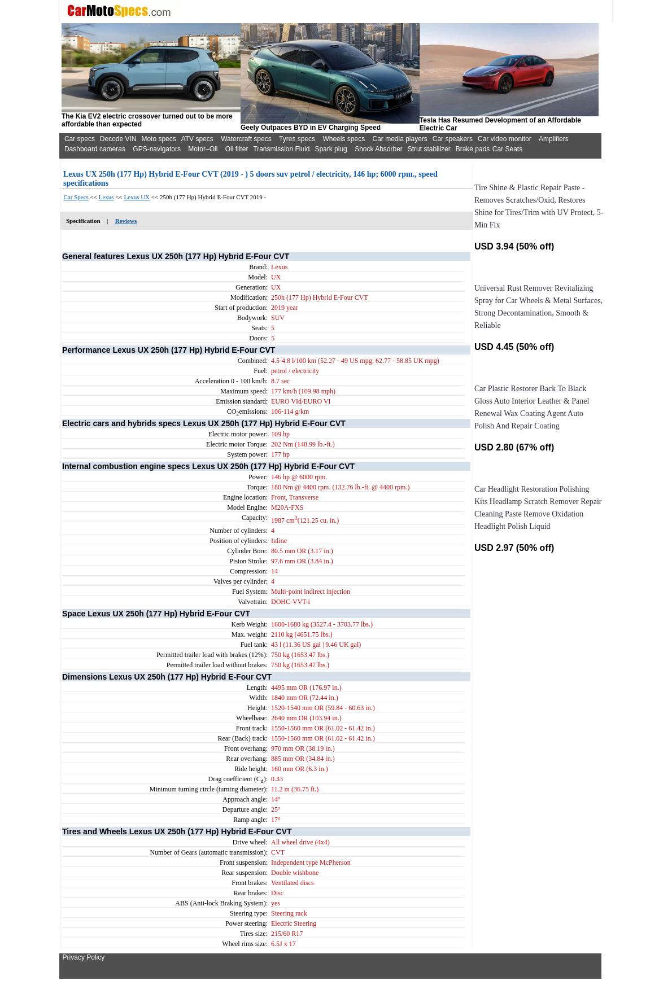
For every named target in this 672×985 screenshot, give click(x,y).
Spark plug (331, 149)
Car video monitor (504, 139)
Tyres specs (297, 139)
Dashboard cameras (94, 149)
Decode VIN (118, 139)
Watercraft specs (246, 139)
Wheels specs (343, 139)
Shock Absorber (379, 149)
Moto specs (158, 139)
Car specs (79, 139)
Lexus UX (137, 197)
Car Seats (507, 149)
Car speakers (453, 139)
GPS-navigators (157, 149)
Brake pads (473, 149)
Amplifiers (554, 139)
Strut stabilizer (429, 149)
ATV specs (197, 139)
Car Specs (76, 197)
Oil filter (236, 149)
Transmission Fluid (281, 149)
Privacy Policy (84, 957)
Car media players (399, 139)
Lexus (106, 197)
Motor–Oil (202, 149)
